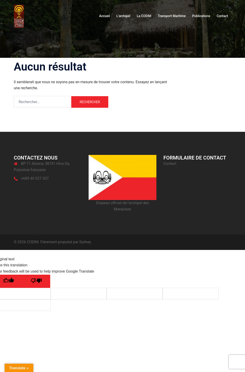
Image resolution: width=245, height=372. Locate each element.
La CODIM (144, 16)
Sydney (85, 242)
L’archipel (123, 16)
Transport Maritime (172, 16)
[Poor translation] (36, 281)
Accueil (104, 16)
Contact (222, 16)
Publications (201, 16)
